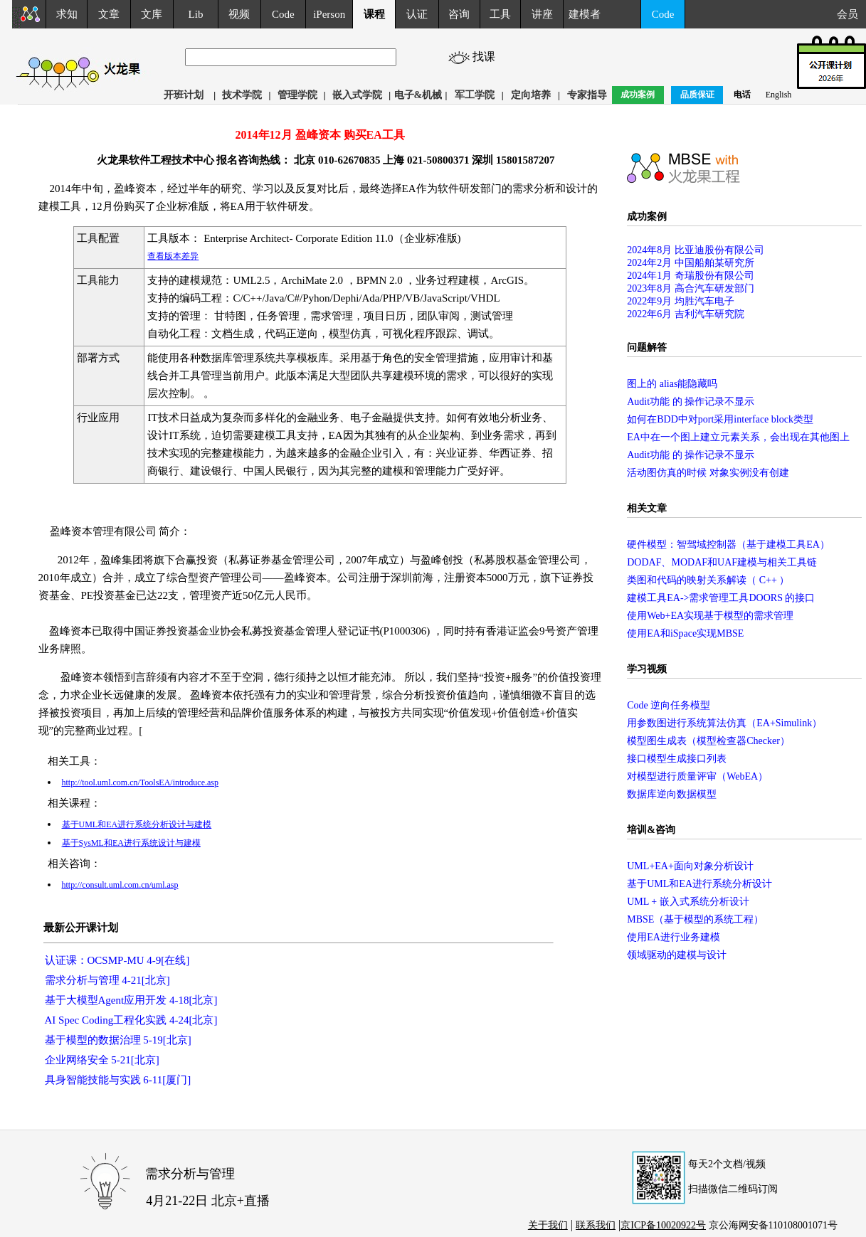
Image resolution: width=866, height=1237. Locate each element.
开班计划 (184, 95)
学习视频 (647, 669)
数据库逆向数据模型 (672, 794)
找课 (496, 57)
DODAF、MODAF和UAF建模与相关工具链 (722, 562)
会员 (851, 14)
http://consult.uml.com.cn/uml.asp (120, 885)
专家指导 (587, 95)
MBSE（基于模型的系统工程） (695, 919)
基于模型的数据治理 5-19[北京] (118, 1040)
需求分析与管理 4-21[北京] (107, 980)
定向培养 (531, 95)
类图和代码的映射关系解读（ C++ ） (708, 580)
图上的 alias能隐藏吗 (672, 383)
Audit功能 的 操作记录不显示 (690, 401)
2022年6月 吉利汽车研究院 (685, 314)
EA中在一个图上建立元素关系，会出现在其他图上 (738, 437)
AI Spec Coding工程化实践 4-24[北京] (131, 1020)
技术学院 (242, 95)
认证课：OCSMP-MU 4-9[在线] (117, 960)
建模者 (585, 14)
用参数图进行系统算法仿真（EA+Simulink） (724, 723)
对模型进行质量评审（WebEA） (697, 776)
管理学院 (297, 95)
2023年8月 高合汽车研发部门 (690, 288)
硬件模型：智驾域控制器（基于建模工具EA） (728, 544)
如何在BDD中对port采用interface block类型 (720, 419)
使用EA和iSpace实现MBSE (685, 633)
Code (283, 14)
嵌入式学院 (357, 95)
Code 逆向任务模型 (668, 705)
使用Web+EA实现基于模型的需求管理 (710, 615)
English (779, 95)
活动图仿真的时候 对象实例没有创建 (708, 472)
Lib (196, 14)
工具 (500, 14)
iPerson (329, 14)
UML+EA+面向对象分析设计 (690, 866)
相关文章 (647, 508)
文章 (109, 14)
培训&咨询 (651, 829)
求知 (67, 14)
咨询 (459, 14)
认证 (417, 14)
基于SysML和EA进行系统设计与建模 (131, 843)
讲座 (542, 14)
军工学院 (475, 95)
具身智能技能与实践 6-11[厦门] (118, 1079)
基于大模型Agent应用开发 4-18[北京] (131, 1000)
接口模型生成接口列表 (677, 758)
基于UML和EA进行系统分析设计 (699, 883)
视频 (239, 14)
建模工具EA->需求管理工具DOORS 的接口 (721, 598)
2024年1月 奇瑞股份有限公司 (690, 275)
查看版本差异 (173, 256)
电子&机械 (418, 95)
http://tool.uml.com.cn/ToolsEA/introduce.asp (140, 782)
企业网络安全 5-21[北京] (102, 1060)
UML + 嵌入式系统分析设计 (688, 901)
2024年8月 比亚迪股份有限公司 (695, 250)
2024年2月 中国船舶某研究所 (690, 263)
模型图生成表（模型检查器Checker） (708, 741)
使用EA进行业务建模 (673, 937)
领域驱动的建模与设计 (677, 955)
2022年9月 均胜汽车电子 (680, 301)
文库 (151, 14)
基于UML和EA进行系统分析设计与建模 (137, 824)
